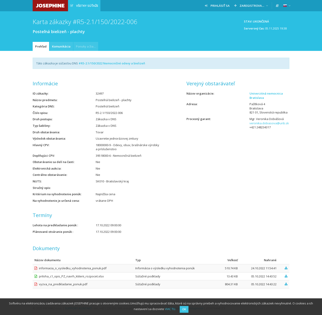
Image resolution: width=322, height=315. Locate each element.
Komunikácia (61, 46)
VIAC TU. (170, 309)
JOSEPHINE (50, 5)
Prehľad (41, 46)
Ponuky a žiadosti (87, 46)
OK (184, 309)
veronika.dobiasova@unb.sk (269, 123)
